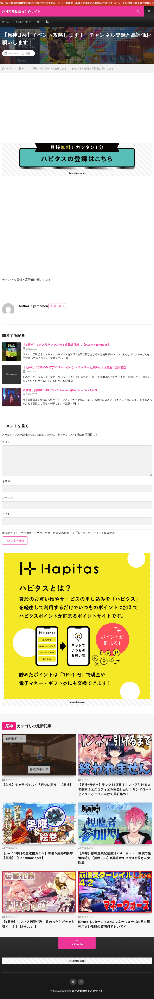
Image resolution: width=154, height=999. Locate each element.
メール (7, 497)
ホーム (5, 21)
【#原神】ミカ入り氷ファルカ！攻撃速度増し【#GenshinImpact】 (66, 344)
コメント (7, 442)
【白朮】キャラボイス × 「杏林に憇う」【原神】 (37, 784)
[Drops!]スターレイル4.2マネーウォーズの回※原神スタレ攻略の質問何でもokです (114, 924)
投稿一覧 (56, 306)
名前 (6, 481)
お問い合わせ (23, 21)
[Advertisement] (77, 104)
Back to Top (77, 944)
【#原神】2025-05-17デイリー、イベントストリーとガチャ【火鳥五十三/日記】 (75, 367)
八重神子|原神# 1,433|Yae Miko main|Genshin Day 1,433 (60, 390)
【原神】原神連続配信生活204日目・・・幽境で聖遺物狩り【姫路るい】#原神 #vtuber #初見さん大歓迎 (114, 857)
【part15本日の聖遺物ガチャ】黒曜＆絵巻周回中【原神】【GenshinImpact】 (37, 855)
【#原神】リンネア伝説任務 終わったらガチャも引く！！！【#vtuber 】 (38, 924)
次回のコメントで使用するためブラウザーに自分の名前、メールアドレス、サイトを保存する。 (59, 533)
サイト (6, 514)
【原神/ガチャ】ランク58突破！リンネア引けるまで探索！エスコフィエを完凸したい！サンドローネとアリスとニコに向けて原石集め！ (115, 789)
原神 (27, 53)
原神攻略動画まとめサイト (87, 990)
